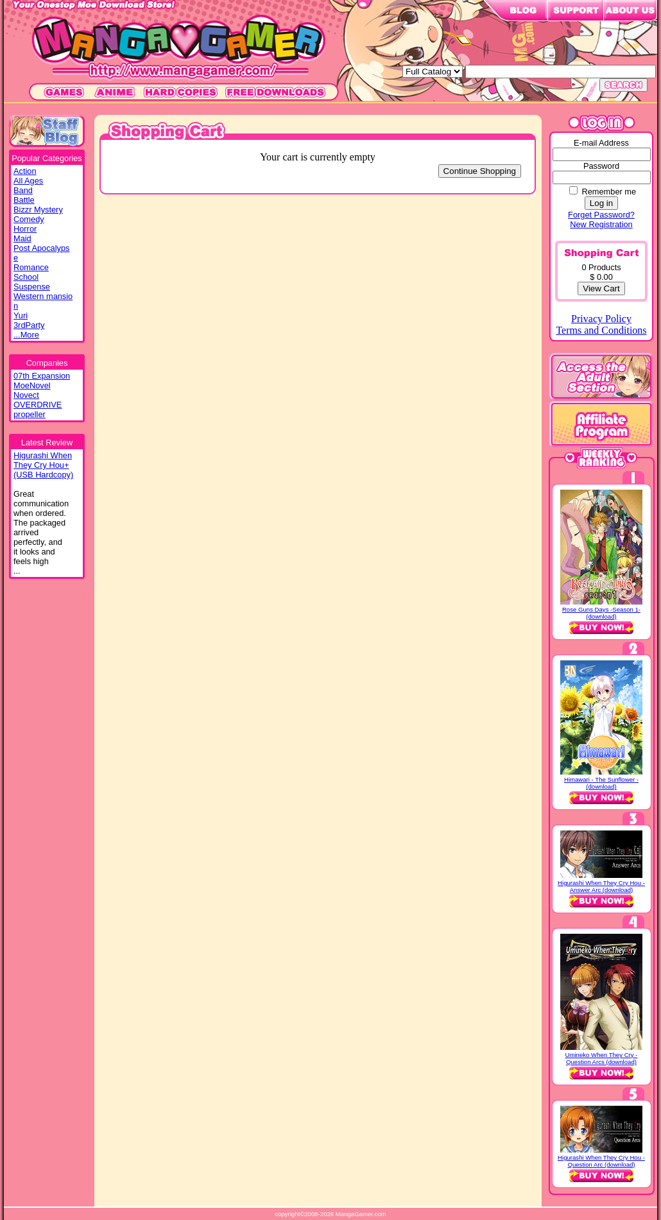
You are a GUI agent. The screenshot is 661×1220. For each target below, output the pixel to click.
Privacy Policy (601, 318)
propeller (29, 414)
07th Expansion (41, 376)
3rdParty (28, 325)
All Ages (28, 180)
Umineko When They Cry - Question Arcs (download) (601, 1058)
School (26, 277)
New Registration (601, 224)
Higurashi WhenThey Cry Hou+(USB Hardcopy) (43, 465)
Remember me (608, 191)
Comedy (28, 219)
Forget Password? (601, 214)
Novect (26, 395)
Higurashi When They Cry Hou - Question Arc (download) (601, 1161)
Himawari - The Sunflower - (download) (601, 783)
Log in (601, 203)
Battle (24, 200)
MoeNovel (32, 385)
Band (23, 190)
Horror (25, 229)
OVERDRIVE (37, 404)
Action (25, 171)
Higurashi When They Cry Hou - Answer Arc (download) (601, 886)
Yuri (20, 315)
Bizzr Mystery (38, 209)
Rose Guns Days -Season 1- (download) (601, 613)
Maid (22, 238)
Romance (31, 267)
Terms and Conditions (601, 330)
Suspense (31, 286)
